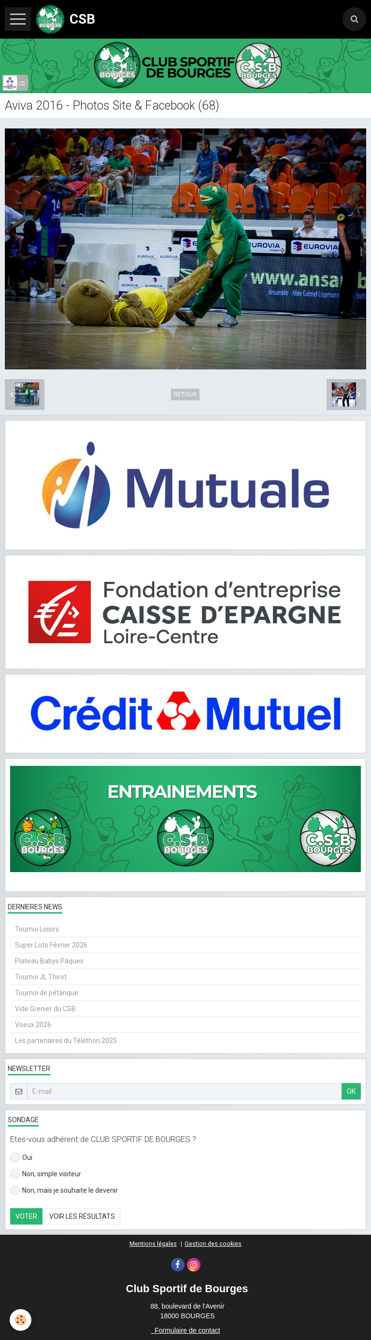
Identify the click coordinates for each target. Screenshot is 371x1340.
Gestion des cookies (213, 1243)
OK (351, 1091)
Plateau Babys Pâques (49, 961)
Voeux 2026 (33, 1025)
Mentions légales (153, 1243)
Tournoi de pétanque (46, 993)
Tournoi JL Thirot (41, 977)
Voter (26, 1216)
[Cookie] (20, 1320)
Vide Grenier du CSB (45, 1009)
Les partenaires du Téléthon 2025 (66, 1040)
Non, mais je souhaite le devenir (64, 1190)
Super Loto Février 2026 (51, 945)
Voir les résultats (82, 1216)
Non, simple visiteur (45, 1174)
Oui (21, 1157)
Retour (185, 394)
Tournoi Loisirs (37, 929)
